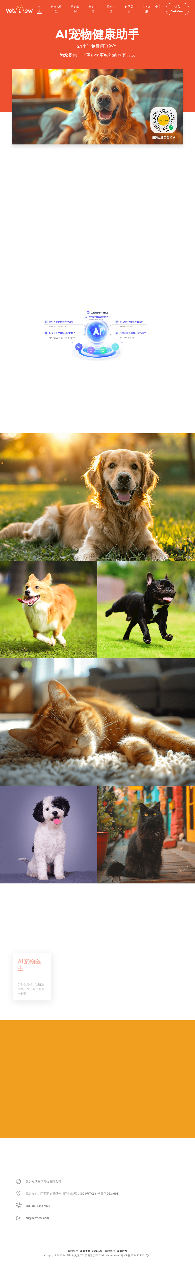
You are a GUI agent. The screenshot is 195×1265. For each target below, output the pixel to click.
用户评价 (111, 9)
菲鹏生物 (85, 1250)
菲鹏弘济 (97, 1250)
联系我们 (129, 9)
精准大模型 (56, 9)
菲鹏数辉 (122, 1250)
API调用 (147, 9)
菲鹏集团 (73, 1250)
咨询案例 (75, 9)
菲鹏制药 (110, 1250)
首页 (39, 9)
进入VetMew (177, 9)
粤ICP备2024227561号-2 (136, 1255)
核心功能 (93, 9)
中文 (158, 9)
